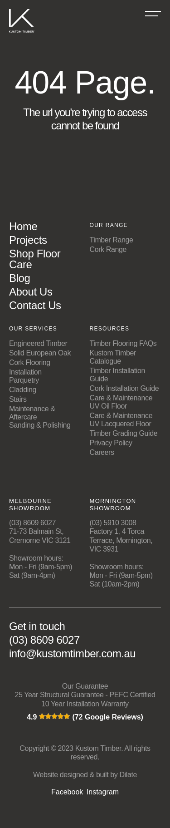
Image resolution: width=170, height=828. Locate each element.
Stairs (18, 399)
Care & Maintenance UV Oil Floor (121, 402)
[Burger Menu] (153, 13)
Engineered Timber (38, 343)
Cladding (22, 390)
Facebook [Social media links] (67, 792)
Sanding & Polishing (40, 425)
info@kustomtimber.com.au (72, 653)
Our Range (109, 225)
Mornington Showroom (113, 505)
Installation (25, 372)
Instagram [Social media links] (103, 792)
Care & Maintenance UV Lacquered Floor (121, 420)
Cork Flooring (29, 362)
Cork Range (108, 249)
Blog (19, 278)
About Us (31, 292)
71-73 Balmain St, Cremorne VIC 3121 (40, 535)
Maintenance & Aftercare (32, 413)
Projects (28, 240)
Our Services (33, 328)
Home (23, 226)
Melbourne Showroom (30, 505)
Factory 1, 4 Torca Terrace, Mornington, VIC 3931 (121, 539)
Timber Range (111, 240)
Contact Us (35, 305)
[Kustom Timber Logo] (21, 34)
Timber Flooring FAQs (123, 343)
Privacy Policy (111, 443)
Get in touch (37, 626)
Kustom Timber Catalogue (113, 357)
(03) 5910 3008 (113, 523)
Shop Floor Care (34, 259)
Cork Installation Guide (124, 388)
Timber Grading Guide (124, 433)
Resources (110, 328)
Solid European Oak (40, 353)
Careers (102, 452)
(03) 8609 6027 (32, 523)
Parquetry (24, 380)
